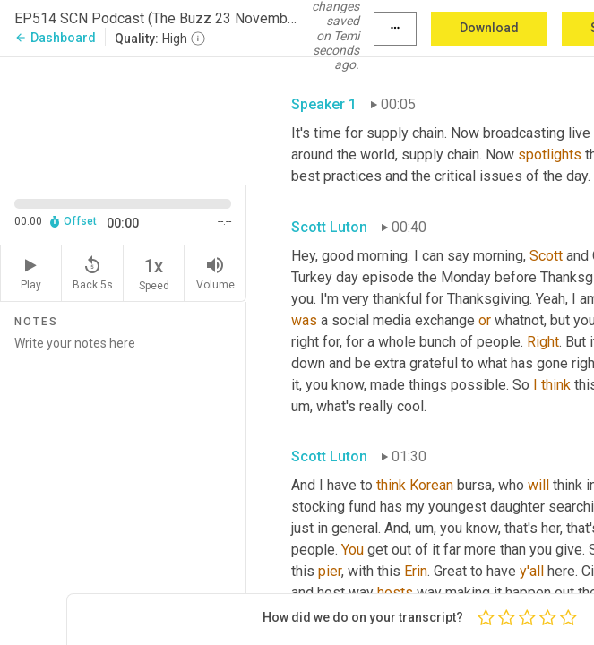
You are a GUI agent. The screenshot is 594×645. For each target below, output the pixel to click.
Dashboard (55, 37)
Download (489, 28)
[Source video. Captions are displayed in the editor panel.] (123, 119)
